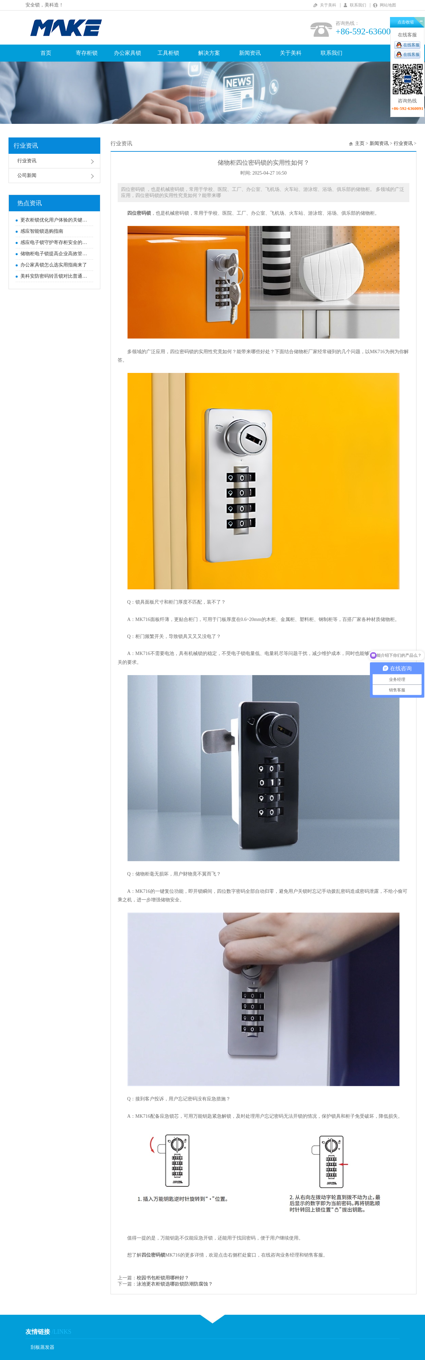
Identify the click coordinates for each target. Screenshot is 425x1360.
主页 (359, 143)
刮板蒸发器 (42, 1347)
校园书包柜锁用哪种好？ (163, 1277)
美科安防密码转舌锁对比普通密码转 (55, 276)
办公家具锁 (127, 53)
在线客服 (411, 45)
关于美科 (328, 5)
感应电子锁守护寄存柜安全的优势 (55, 242)
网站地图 (388, 5)
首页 (45, 53)
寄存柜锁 (87, 53)
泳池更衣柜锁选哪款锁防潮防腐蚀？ (175, 1284)
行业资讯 (26, 145)
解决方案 (209, 53)
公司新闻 (26, 175)
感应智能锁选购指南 (41, 231)
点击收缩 (405, 22)
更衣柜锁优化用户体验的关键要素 (55, 220)
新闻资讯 (250, 53)
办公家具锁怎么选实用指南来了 (53, 264)
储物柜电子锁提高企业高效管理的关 (55, 253)
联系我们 (358, 5)
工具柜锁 (168, 53)
